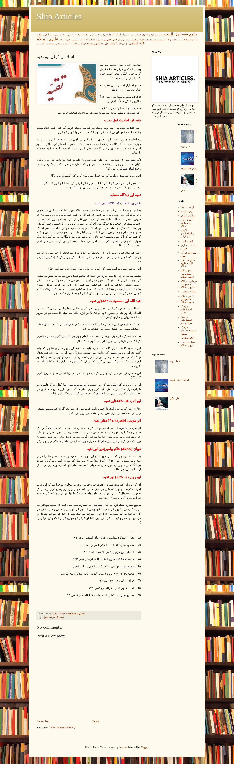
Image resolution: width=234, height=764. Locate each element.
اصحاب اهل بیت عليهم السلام (74, 35)
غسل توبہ (175, 361)
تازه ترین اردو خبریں (132, 35)
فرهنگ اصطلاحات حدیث (187, 40)
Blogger (145, 747)
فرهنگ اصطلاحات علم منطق (74, 44)
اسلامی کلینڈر (55, 35)
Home (95, 721)
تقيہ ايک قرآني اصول (152, 34)
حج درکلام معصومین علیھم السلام (73, 40)
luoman (123, 747)
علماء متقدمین (137, 39)
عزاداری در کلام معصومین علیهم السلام (109, 39)
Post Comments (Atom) (63, 727)
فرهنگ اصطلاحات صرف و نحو (49, 44)
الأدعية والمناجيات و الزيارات (99, 35)
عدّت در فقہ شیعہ (179, 380)
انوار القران (118, 34)
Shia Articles (59, 16)
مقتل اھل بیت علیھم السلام (100, 43)
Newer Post (43, 721)
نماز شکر (175, 398)
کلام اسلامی (136, 43)
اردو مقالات (43, 34)
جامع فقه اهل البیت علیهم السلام (188, 263)
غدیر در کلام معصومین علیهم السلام (160, 40)
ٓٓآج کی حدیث (122, 43)
